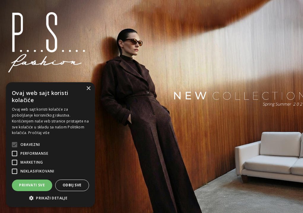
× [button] (88, 88)
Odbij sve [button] (72, 185)
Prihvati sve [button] (32, 185)
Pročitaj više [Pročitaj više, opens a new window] (39, 132)
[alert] (50, 144)
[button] (50, 198)
